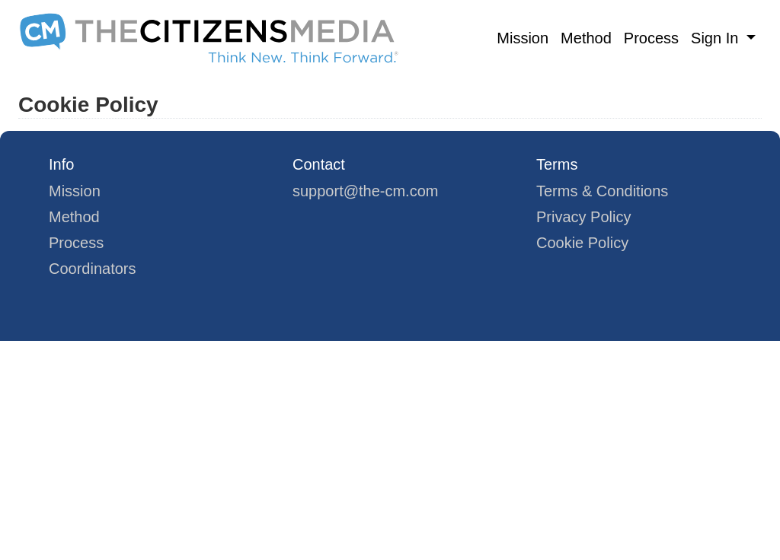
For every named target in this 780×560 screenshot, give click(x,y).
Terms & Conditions (602, 191)
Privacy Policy (583, 216)
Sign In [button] (717, 38)
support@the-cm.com (365, 191)
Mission (522, 38)
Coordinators (92, 268)
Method (586, 38)
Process (651, 38)
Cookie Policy (582, 242)
